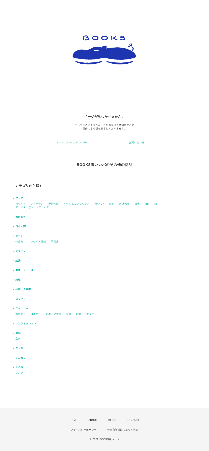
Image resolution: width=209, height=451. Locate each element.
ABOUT (93, 420)
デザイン (20, 251)
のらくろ (20, 203)
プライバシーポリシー (84, 429)
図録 (147, 203)
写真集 (55, 241)
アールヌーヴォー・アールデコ (33, 207)
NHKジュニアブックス (77, 203)
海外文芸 (20, 216)
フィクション (23, 308)
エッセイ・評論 (37, 241)
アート (19, 236)
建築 (18, 260)
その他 (19, 367)
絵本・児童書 (23, 289)
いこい (19, 372)
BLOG (112, 420)
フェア (19, 198)
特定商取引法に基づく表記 (122, 429)
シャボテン (37, 203)
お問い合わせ (136, 142)
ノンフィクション (25, 323)
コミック (20, 298)
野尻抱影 (53, 203)
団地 (137, 203)
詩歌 (18, 279)
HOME (74, 420)
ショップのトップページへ (72, 142)
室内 (18, 338)
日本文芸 (20, 226)
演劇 (111, 203)
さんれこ (20, 357)
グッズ (19, 348)
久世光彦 (124, 203)
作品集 (19, 241)
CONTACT (133, 420)
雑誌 (18, 333)
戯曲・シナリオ (24, 270)
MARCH (99, 203)
